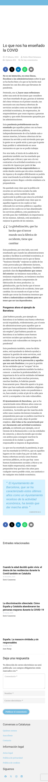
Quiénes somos (10, 730)
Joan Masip (7, 649)
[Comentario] (24, 681)
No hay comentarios (29, 60)
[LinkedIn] (21, 776)
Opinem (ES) (10, 60)
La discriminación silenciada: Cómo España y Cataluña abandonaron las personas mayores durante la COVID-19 (23, 606)
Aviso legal (8, 753)
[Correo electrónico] (24, 700)
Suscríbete (8, 735)
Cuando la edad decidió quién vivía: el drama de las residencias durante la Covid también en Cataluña (22, 570)
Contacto (7, 740)
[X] (11, 776)
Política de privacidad (13, 758)
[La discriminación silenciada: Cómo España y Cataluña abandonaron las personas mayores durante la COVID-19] (24, 591)
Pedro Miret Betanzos (32, 57)
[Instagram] (16, 776)
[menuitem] (42, 1)
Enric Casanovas (9, 580)
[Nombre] (24, 693)
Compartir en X (35, 512)
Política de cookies (11, 763)
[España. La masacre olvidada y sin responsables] (24, 627)
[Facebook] (5, 776)
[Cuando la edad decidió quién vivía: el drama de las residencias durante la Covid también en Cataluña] (24, 555)
